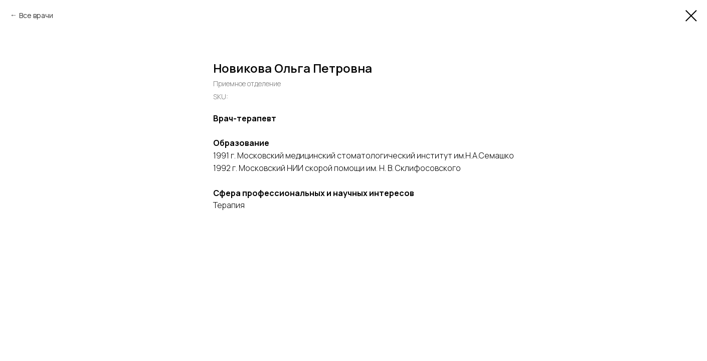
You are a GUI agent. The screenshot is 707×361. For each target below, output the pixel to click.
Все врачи (36, 15)
